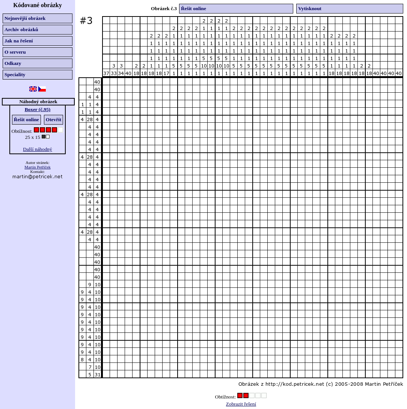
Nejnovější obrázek (25, 18)
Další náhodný (37, 149)
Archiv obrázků (21, 29)
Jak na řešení (19, 41)
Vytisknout (309, 8)
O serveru (15, 52)
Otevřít (53, 119)
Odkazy (13, 63)
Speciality (15, 74)
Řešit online (26, 119)
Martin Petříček (37, 167)
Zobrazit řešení (241, 404)
